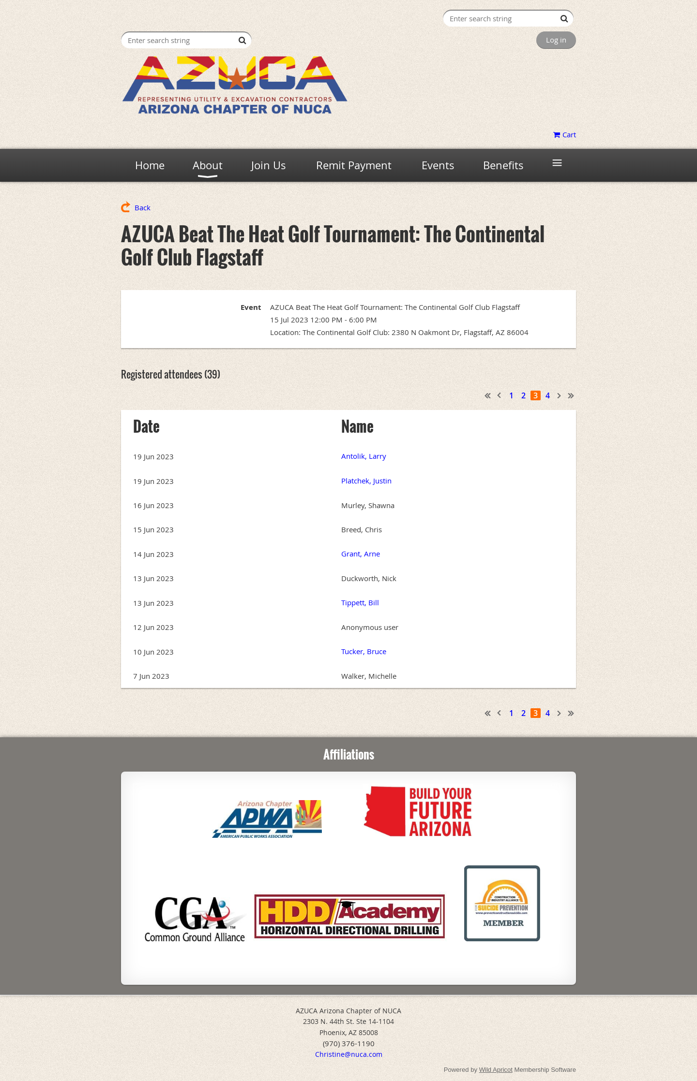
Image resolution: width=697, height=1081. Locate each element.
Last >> (571, 395)
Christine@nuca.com (348, 1054)
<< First (488, 395)
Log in (556, 39)
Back (143, 207)
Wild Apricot (496, 1069)
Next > (559, 395)
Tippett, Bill (360, 602)
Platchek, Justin (366, 480)
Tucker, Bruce (363, 651)
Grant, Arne (360, 553)
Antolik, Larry (363, 456)
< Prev (499, 395)
